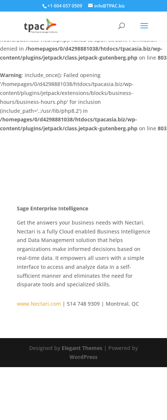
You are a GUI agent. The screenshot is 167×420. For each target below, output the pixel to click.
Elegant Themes (82, 347)
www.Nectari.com (39, 303)
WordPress (83, 356)
